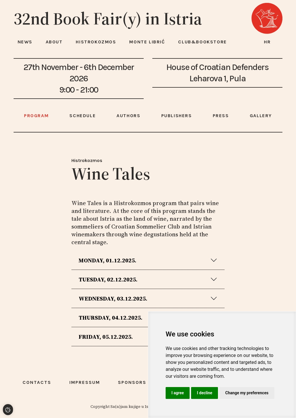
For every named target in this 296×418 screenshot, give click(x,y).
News (25, 42)
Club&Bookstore (202, 42)
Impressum (84, 382)
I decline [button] (204, 393)
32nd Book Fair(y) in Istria (108, 18)
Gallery (261, 115)
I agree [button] (177, 393)
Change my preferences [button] (246, 393)
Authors (128, 115)
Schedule (82, 115)
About (54, 42)
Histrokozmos (86, 160)
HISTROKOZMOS (96, 42)
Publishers (176, 115)
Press (221, 115)
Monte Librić (147, 42)
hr (267, 42)
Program (36, 115)
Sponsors (132, 382)
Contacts (37, 382)
